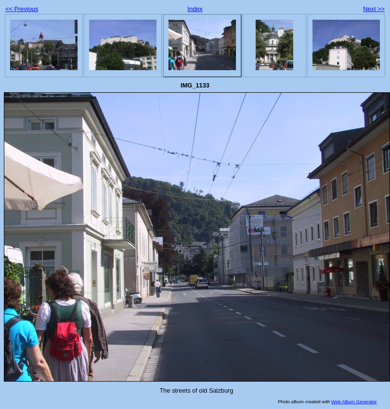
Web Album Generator (354, 401)
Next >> (374, 8)
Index (194, 8)
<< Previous (21, 8)
